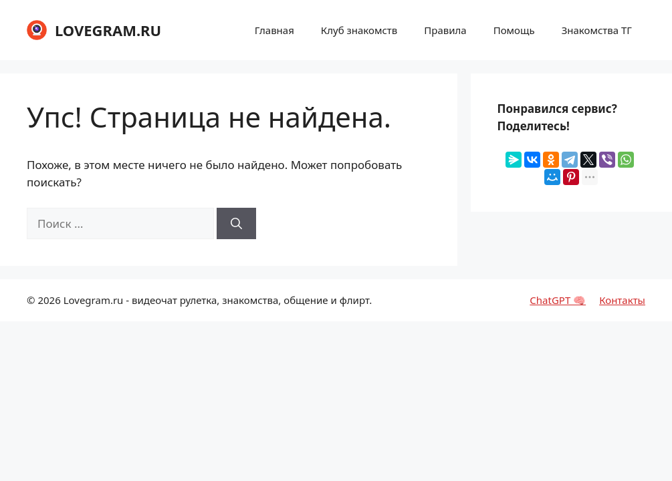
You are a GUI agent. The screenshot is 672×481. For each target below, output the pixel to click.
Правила (445, 30)
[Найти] (236, 224)
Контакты (622, 300)
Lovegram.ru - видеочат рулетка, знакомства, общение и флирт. (218, 300)
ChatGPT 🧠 (558, 300)
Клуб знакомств (359, 30)
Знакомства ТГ (597, 30)
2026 (48, 300)
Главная (274, 30)
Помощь (514, 30)
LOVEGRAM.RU (108, 30)
